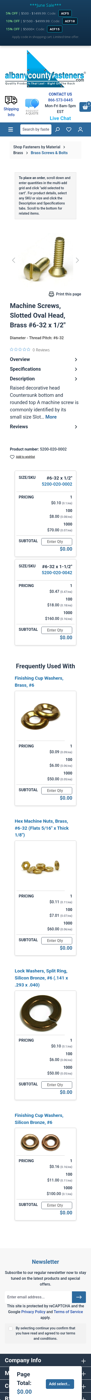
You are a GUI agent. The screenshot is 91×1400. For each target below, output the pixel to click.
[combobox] (35, 129)
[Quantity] (56, 541)
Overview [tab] (44, 359)
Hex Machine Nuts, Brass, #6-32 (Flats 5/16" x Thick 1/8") (42, 828)
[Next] (77, 260)
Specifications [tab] (44, 369)
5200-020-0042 (57, 572)
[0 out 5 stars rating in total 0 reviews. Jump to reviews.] (30, 349)
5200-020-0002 (57, 484)
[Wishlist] (69, 129)
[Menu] (10, 129)
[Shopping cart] (85, 107)
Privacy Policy (33, 1312)
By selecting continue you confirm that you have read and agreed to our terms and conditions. (45, 1333)
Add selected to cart (61, 1384)
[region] (45, 260)
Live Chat (60, 118)
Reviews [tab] (44, 426)
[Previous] (13, 260)
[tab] (44, 398)
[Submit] (79, 1297)
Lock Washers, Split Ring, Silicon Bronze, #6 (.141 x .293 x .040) (41, 978)
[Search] (57, 129)
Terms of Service (68, 1312)
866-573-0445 (60, 100)
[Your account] (80, 129)
